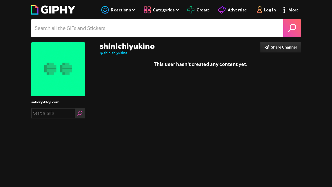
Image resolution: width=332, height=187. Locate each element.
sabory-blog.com (45, 102)
